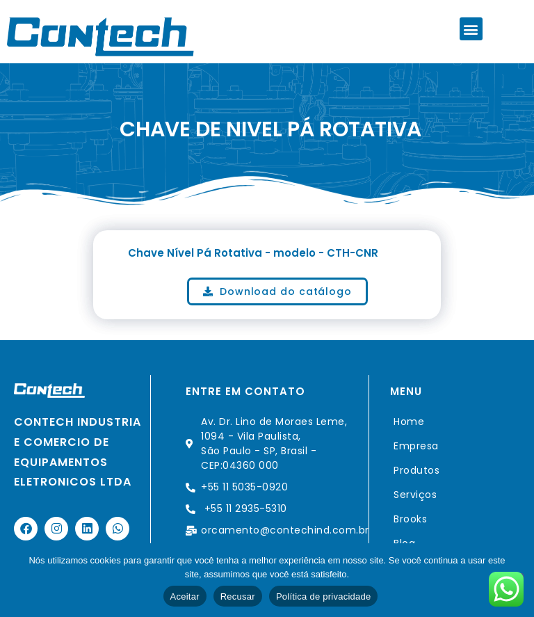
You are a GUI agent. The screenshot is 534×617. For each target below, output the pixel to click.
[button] (471, 28)
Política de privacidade (323, 596)
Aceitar (185, 596)
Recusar (237, 596)
